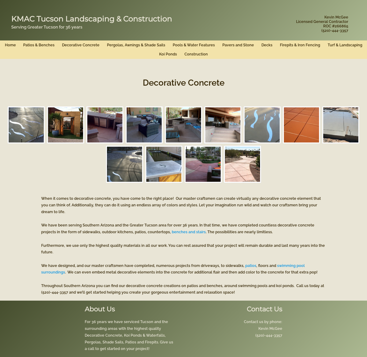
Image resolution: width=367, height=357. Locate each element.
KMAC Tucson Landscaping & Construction (91, 18)
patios (250, 265)
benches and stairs (189, 232)
